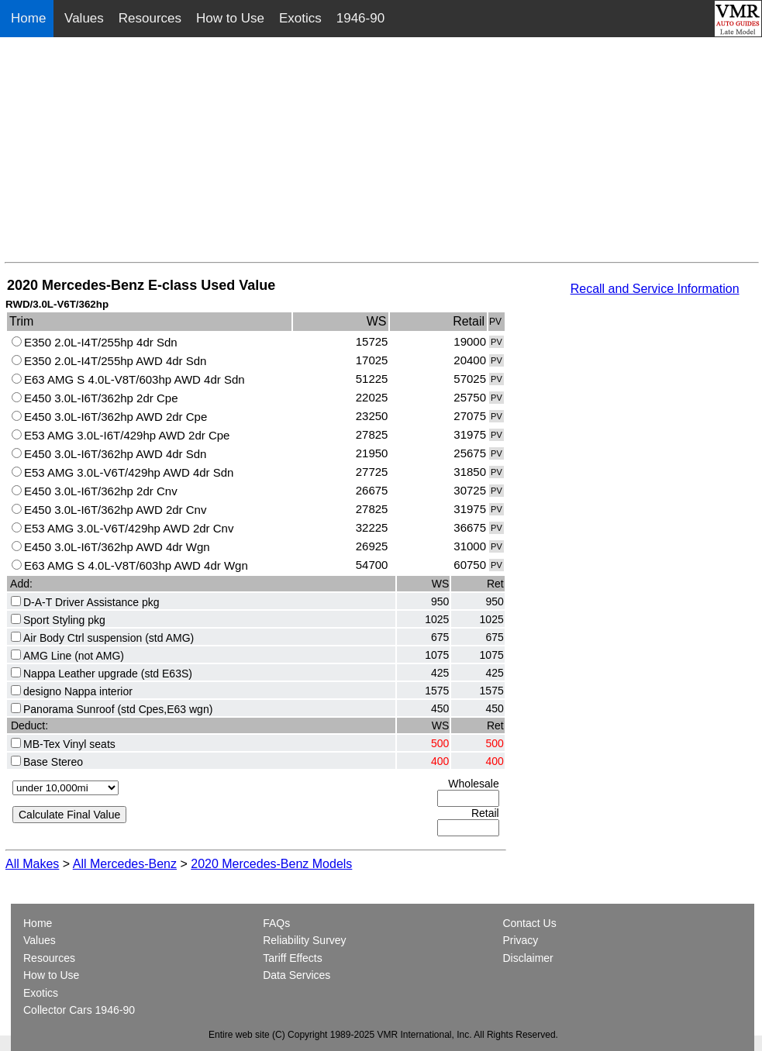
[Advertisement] (382, 153)
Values (84, 18)
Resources (150, 18)
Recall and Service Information (655, 288)
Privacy (520, 940)
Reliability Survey (304, 940)
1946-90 (360, 18)
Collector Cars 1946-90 (79, 1010)
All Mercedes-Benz (125, 863)
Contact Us (529, 923)
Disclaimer (527, 958)
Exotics (300, 18)
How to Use (230, 18)
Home (30, 18)
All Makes (32, 863)
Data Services (296, 975)
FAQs (276, 923)
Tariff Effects (292, 958)
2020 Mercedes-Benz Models (271, 863)
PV (496, 341)
